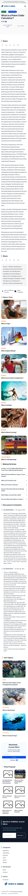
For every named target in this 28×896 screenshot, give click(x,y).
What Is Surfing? (6, 405)
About (4, 870)
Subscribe (14, 757)
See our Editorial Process (7, 291)
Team (4, 680)
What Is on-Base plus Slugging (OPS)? (18, 781)
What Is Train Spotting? (9, 459)
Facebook (5, 879)
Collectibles (5, 457)
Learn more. (23, 2)
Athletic (5, 862)
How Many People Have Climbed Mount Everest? (7, 781)
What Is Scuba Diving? (10, 735)
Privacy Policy (4, 893)
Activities (6, 707)
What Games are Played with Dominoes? (7, 812)
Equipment (6, 850)
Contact (5, 872)
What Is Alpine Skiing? (8, 351)
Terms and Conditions (13, 893)
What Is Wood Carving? (9, 432)
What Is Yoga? (5, 323)
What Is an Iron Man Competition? (12, 378)
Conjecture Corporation (16, 891)
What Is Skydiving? (9, 710)
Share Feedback (18, 291)
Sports (3, 321)
